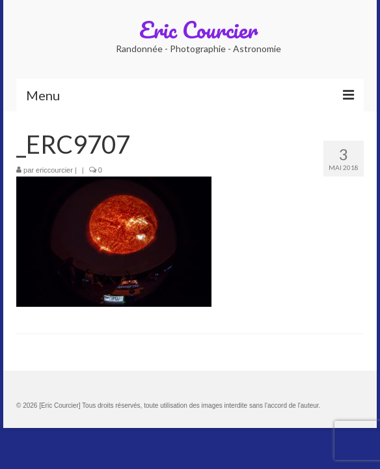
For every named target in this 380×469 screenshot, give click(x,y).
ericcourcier (54, 170)
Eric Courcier (198, 29)
